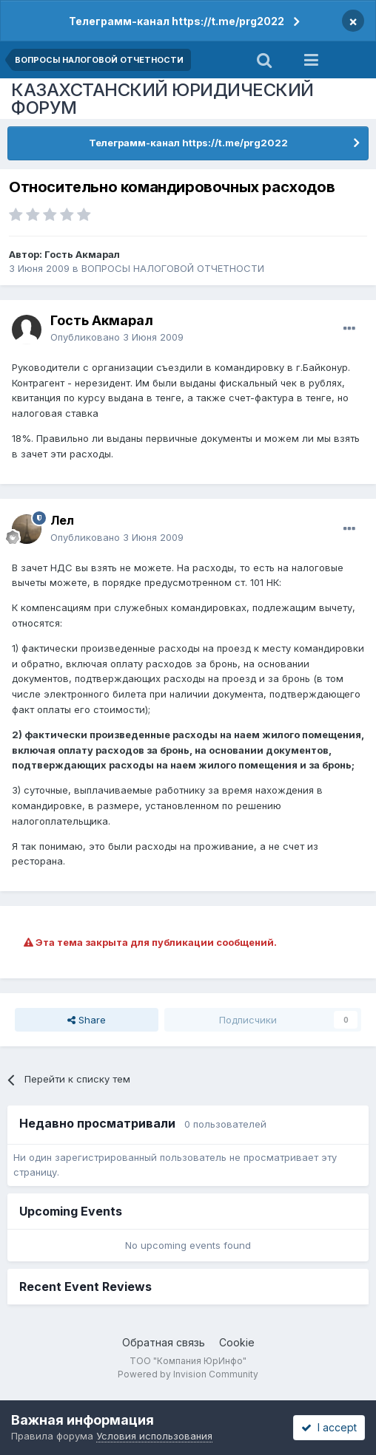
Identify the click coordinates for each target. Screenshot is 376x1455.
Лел (62, 520)
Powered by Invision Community (188, 1374)
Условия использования (154, 1436)
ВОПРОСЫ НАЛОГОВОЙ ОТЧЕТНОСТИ (172, 268)
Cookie (237, 1342)
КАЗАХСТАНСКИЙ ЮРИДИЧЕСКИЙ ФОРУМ (162, 98)
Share (86, 1020)
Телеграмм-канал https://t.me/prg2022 (176, 21)
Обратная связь (163, 1342)
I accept (329, 1427)
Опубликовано (117, 337)
